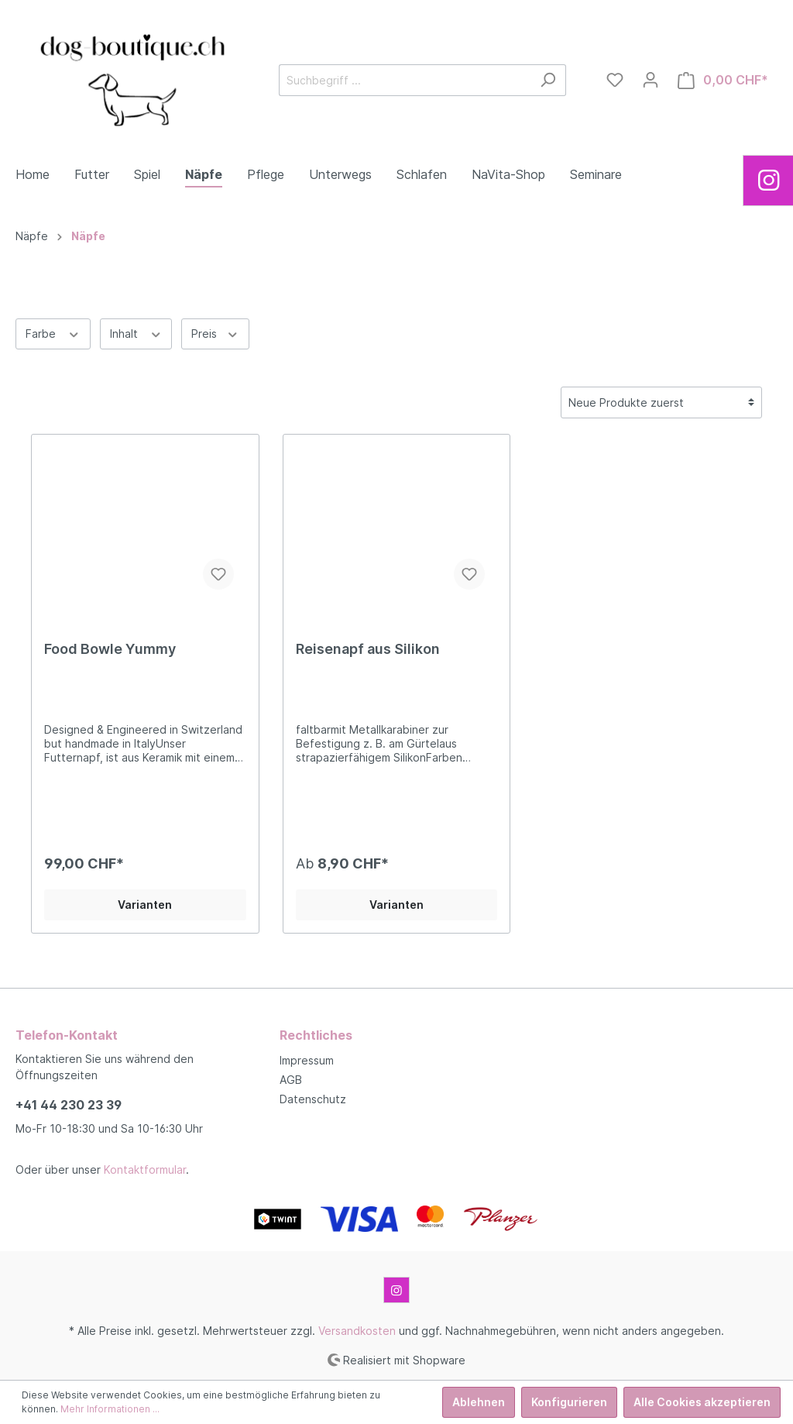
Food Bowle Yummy (110, 649)
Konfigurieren (569, 1402)
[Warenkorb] (723, 80)
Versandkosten (357, 1330)
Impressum (307, 1060)
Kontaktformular (145, 1169)
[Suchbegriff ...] (404, 80)
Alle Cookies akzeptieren (702, 1402)
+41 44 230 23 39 (68, 1105)
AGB (291, 1079)
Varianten (145, 904)
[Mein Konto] (650, 80)
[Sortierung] (661, 402)
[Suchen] (548, 80)
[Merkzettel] (615, 80)
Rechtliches (316, 1035)
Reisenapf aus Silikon (368, 649)
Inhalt (136, 332)
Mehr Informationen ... (110, 1409)
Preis (215, 332)
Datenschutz (313, 1099)
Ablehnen (478, 1402)
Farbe (53, 332)
